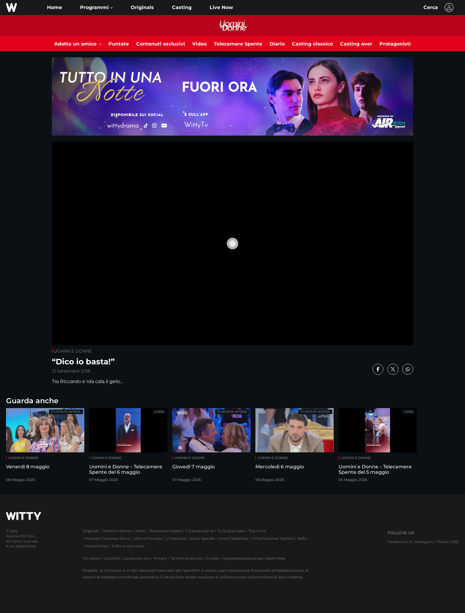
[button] (96, 7)
